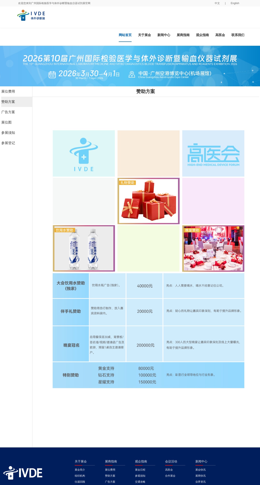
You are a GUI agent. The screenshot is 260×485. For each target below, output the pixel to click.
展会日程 (140, 469)
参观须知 (140, 475)
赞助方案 (8, 102)
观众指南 (202, 35)
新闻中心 (163, 35)
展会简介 (80, 469)
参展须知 (8, 132)
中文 (217, 3)
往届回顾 (80, 481)
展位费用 (8, 91)
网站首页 (125, 35)
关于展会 (144, 35)
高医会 (220, 35)
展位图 (6, 122)
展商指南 (183, 35)
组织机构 (80, 475)
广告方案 (8, 112)
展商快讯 (200, 475)
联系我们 (237, 35)
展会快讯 (200, 469)
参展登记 (8, 143)
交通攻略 (140, 481)
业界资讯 (200, 481)
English (235, 3)
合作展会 (170, 475)
